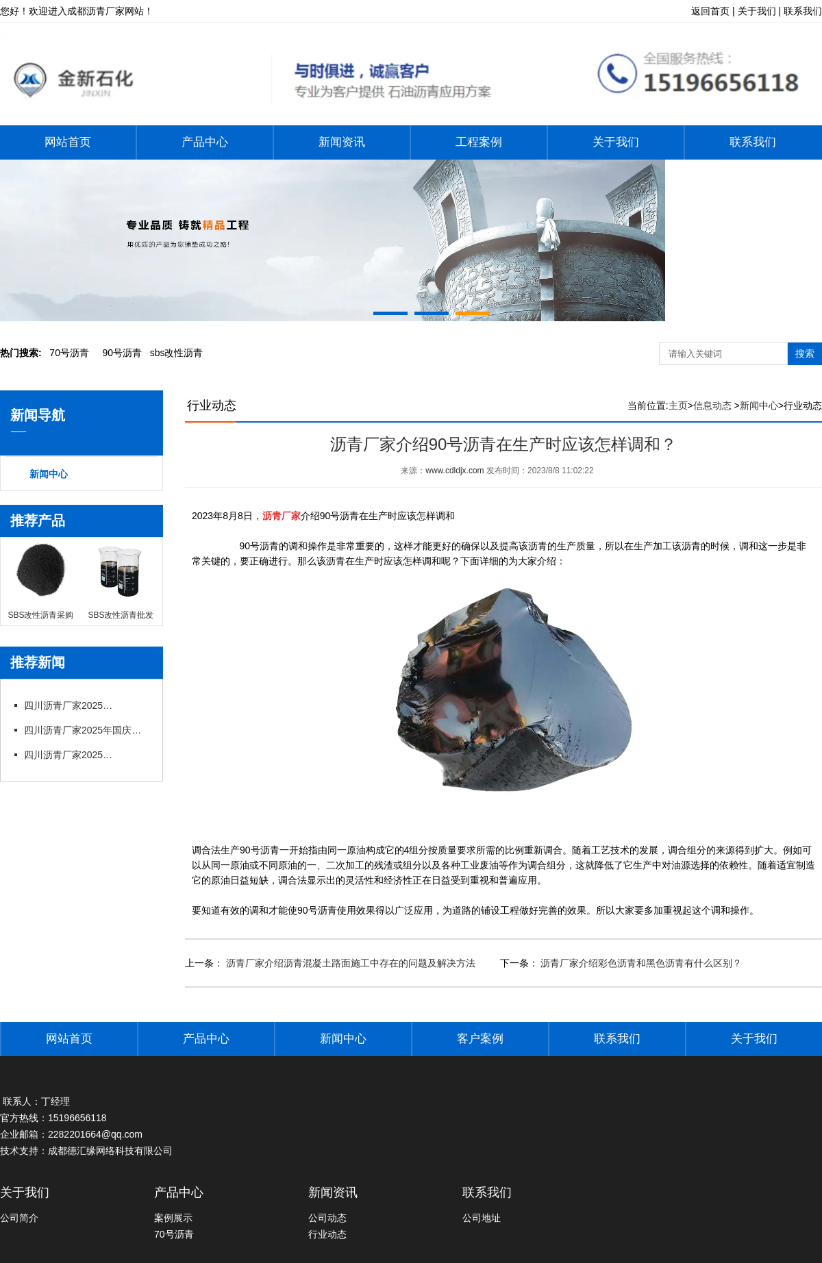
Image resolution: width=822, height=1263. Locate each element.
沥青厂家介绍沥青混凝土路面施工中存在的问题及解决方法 (349, 963)
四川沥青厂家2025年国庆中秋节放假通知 (85, 730)
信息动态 (712, 405)
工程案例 (479, 142)
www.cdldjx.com (454, 470)
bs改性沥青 (176, 352)
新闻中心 (48, 473)
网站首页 (68, 142)
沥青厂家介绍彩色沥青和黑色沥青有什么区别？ (640, 963)
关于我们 (616, 142)
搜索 (804, 353)
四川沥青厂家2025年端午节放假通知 (72, 754)
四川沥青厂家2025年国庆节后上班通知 (72, 705)
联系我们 (753, 142)
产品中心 (205, 142)
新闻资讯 (342, 142)
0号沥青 (69, 352)
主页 (678, 405)
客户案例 (480, 1038)
